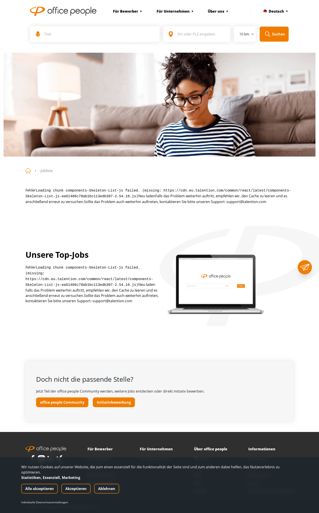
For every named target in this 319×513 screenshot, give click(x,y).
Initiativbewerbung (114, 402)
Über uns (218, 11)
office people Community (62, 402)
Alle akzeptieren (39, 488)
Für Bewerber (127, 11)
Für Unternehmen (175, 11)
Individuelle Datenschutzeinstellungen (44, 502)
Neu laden (146, 196)
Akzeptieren (76, 488)
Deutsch (275, 11)
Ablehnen (106, 488)
